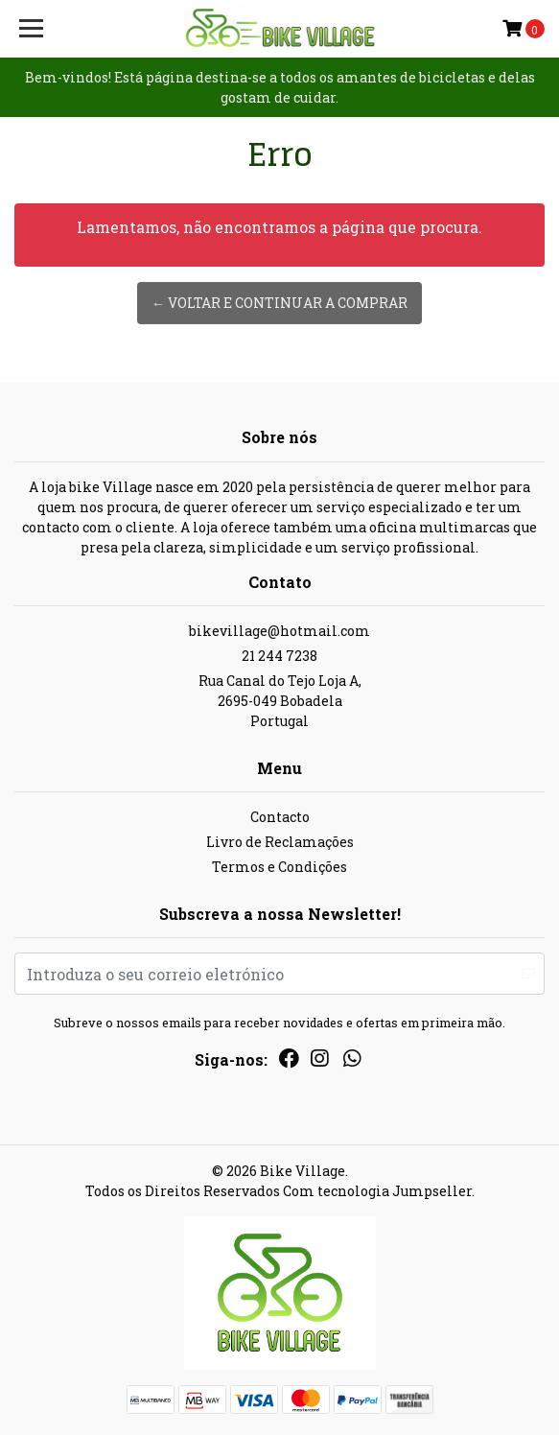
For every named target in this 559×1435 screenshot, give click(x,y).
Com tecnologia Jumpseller (377, 1191)
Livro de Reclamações (280, 842)
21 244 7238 (279, 656)
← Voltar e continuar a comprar (279, 303)
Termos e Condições (279, 867)
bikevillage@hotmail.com (279, 631)
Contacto (280, 817)
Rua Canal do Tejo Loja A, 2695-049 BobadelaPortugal (279, 700)
